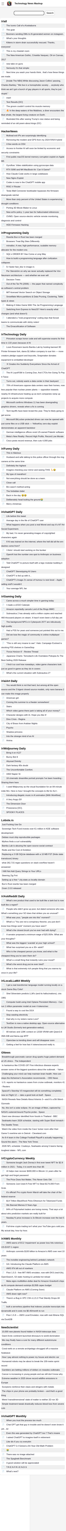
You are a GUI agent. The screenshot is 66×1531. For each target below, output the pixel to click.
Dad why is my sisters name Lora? (22, 1019)
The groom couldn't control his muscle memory (28, 106)
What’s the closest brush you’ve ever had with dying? (31, 930)
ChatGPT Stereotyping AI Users (21, 571)
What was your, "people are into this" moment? (28, 917)
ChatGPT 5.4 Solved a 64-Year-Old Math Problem (29, 1446)
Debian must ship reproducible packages (21, 837)
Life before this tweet (16, 516)
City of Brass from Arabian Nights (21, 723)
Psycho (9, 728)
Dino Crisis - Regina (15, 719)
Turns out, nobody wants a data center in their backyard (32, 381)
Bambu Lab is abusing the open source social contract (27, 846)
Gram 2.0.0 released (11, 888)
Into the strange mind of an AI (20, 736)
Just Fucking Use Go (12, 824)
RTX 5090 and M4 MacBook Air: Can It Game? (28, 169)
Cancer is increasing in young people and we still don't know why (32, 1374)
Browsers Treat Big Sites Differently (23, 241)
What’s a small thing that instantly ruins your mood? (30, 960)
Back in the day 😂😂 (16, 495)
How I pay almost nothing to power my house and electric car (30, 1357)
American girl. (12, 698)
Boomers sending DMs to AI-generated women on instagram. (35, 34)
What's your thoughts (16, 38)
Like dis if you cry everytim (18, 1441)
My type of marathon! (16, 474)
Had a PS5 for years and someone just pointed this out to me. (35, 630)
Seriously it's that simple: (18, 68)
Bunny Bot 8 (12, 757)
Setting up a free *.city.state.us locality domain (23, 880)
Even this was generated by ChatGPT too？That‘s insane (33, 1433)
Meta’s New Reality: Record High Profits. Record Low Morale (35, 436)
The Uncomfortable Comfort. (19, 770)
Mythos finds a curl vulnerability (16, 841)
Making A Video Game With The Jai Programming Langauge (34, 305)
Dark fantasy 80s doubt (17, 765)
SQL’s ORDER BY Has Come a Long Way (26, 254)
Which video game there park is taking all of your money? (33, 711)
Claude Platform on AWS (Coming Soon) (25, 1289)
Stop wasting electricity (17, 1015)
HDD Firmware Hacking (17, 225)
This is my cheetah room (17, 51)
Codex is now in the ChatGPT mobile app (25, 182)
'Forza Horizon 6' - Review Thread (22, 652)
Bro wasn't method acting (18, 487)
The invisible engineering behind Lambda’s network (30, 1260)
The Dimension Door (16, 804)
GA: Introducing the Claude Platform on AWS (27, 1264)
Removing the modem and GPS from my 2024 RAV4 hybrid (34, 140)
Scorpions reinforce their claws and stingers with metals (28, 1387)
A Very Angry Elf (14, 799)
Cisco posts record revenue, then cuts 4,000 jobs (29, 440)
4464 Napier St (13, 774)
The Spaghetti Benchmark (18, 1458)
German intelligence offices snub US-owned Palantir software (35, 432)
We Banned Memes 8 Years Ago (21, 1205)
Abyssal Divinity (13, 761)
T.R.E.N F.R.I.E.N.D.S (16, 1467)
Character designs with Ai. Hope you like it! (26, 715)
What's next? (12, 1471)
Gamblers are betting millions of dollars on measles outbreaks (31, 1370)
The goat (10, 30)
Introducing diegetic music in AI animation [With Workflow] (33, 795)
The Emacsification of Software (20, 326)
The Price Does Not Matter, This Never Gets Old (29, 1179)
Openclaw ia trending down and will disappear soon (30, 1040)
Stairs (9, 706)
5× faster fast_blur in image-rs (20, 267)
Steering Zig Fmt (10, 875)
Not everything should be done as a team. (26, 478)
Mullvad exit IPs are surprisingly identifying (26, 135)
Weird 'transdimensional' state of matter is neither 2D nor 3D (30, 1399)
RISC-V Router (13, 186)
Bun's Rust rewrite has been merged (19, 884)
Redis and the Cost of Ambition (16, 850)
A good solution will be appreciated (22, 1463)
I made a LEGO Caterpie (18, 605)
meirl (8, 98)
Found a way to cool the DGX (20, 1010)
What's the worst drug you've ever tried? (25, 964)
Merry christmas (13, 504)
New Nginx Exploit (15, 178)
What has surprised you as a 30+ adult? (25, 947)
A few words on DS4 (15, 144)
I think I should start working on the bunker (26, 550)
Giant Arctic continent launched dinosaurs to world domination (31, 1336)
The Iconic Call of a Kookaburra (21, 25)
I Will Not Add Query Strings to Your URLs (21, 871)
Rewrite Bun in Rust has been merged (24, 237)
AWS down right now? (16, 1294)
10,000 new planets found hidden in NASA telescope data (29, 1331)
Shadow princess (14, 732)
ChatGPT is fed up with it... (19, 576)
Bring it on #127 (13, 753)
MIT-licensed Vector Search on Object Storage (28, 292)
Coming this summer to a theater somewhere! (27, 702)
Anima (9, 740)
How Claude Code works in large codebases (27, 174)
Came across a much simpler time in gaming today (30, 601)
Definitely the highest (16, 465)
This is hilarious (13, 453)
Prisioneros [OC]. (14, 808)
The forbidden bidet (15, 491)
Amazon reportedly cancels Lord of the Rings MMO (30, 609)
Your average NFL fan (16, 588)
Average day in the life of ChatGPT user (25, 520)
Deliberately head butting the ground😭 (24, 499)
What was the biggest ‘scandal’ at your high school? (30, 943)
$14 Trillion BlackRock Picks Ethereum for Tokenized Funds (34, 1201)
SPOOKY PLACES (15, 812)
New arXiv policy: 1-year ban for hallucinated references (32, 212)
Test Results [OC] (14, 102)
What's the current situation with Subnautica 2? (28, 673)
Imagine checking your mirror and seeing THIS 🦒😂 (31, 470)
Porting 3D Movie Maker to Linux (21, 208)
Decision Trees (13, 279)
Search (50, 13)
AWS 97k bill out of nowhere (19, 1268)
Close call (11, 482)
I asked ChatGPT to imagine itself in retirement (28, 1437)
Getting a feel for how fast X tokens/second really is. (30, 1044)
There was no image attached (20, 1454)
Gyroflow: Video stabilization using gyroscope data (30, 165)
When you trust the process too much (23, 1420)
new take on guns (14, 64)
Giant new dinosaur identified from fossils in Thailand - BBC (30, 1116)
